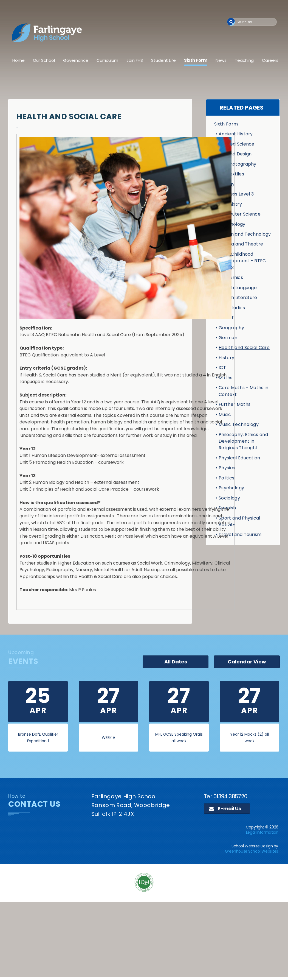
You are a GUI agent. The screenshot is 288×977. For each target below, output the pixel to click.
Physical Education (239, 458)
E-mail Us (225, 808)
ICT (222, 367)
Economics (231, 277)
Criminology (232, 224)
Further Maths (234, 404)
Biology (227, 184)
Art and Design (235, 154)
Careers (270, 60)
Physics (227, 468)
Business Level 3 (236, 194)
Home (18, 60)
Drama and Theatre (241, 244)
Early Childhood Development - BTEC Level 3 (242, 261)
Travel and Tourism (240, 534)
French (227, 317)
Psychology (231, 488)
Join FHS (134, 60)
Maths (226, 378)
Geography (231, 328)
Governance (75, 60)
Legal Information (262, 832)
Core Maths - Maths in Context (244, 390)
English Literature (238, 297)
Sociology (229, 498)
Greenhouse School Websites (251, 851)
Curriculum (107, 60)
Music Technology (239, 424)
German (228, 337)
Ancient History (236, 134)
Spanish (227, 508)
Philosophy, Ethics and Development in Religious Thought (243, 441)
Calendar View (247, 661)
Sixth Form (195, 60)
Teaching (244, 60)
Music (225, 414)
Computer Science (240, 214)
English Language (238, 287)
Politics (227, 478)
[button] (231, 22)
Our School (44, 60)
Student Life (163, 60)
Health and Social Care (244, 347)
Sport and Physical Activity (239, 521)
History (226, 357)
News (221, 60)
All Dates (175, 661)
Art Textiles (231, 174)
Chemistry (230, 204)
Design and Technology (245, 234)
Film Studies (232, 308)
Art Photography (237, 164)
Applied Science (237, 144)
